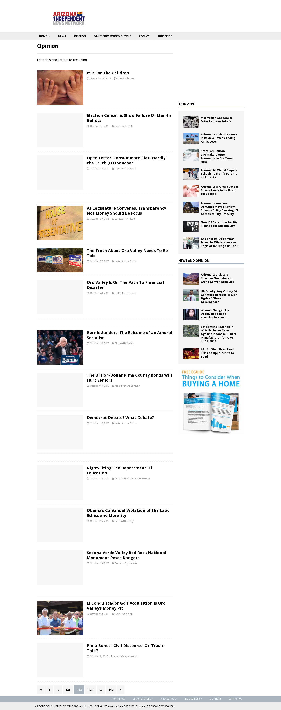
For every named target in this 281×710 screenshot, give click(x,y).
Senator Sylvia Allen (126, 563)
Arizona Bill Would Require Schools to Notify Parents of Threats (219, 173)
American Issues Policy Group (132, 478)
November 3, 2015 (100, 78)
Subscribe (164, 36)
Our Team (215, 698)
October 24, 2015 (99, 293)
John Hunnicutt (123, 126)
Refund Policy (193, 698)
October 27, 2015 (99, 218)
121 (68, 689)
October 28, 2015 (99, 168)
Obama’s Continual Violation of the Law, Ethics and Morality (128, 513)
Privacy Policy (168, 698)
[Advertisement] (211, 69)
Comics (144, 36)
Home (43, 36)
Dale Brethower (125, 78)
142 (110, 689)
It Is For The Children (108, 72)
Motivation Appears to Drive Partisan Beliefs (217, 119)
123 (90, 689)
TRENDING (186, 104)
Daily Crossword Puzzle (112, 36)
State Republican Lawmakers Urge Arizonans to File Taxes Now (217, 156)
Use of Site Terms (143, 698)
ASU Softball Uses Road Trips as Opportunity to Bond (217, 352)
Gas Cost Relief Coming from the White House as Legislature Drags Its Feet (219, 242)
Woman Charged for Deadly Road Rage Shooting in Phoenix (215, 313)
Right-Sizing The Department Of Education (119, 470)
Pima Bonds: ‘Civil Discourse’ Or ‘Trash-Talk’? (125, 648)
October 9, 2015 (99, 656)
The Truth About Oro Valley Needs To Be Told (127, 253)
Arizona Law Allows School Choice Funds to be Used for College (219, 190)
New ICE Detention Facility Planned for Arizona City (219, 224)
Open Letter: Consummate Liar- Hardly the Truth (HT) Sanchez (126, 160)
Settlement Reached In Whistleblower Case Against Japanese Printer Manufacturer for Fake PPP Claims (218, 334)
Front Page (118, 698)
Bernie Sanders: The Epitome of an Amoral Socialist (129, 335)
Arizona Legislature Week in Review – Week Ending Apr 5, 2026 (219, 138)
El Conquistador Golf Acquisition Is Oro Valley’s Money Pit (126, 605)
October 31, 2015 (99, 126)
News (62, 36)
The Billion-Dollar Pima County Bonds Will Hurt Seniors (129, 377)
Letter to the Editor (125, 168)
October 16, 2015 (99, 423)
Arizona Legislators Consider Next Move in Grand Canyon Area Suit (217, 278)
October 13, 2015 (99, 613)
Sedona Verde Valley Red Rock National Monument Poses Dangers (126, 555)
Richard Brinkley (124, 343)
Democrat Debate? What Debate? (120, 417)
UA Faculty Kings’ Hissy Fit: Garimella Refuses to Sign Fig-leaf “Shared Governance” (219, 296)
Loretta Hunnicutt (125, 218)
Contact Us (235, 698)
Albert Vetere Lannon (127, 385)
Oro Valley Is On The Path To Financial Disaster (125, 285)
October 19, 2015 (99, 343)
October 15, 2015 (99, 478)
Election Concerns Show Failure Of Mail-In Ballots (129, 118)
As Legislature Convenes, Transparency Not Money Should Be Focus (126, 210)
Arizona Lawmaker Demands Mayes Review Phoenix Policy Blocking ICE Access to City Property (220, 208)
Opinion (80, 36)
